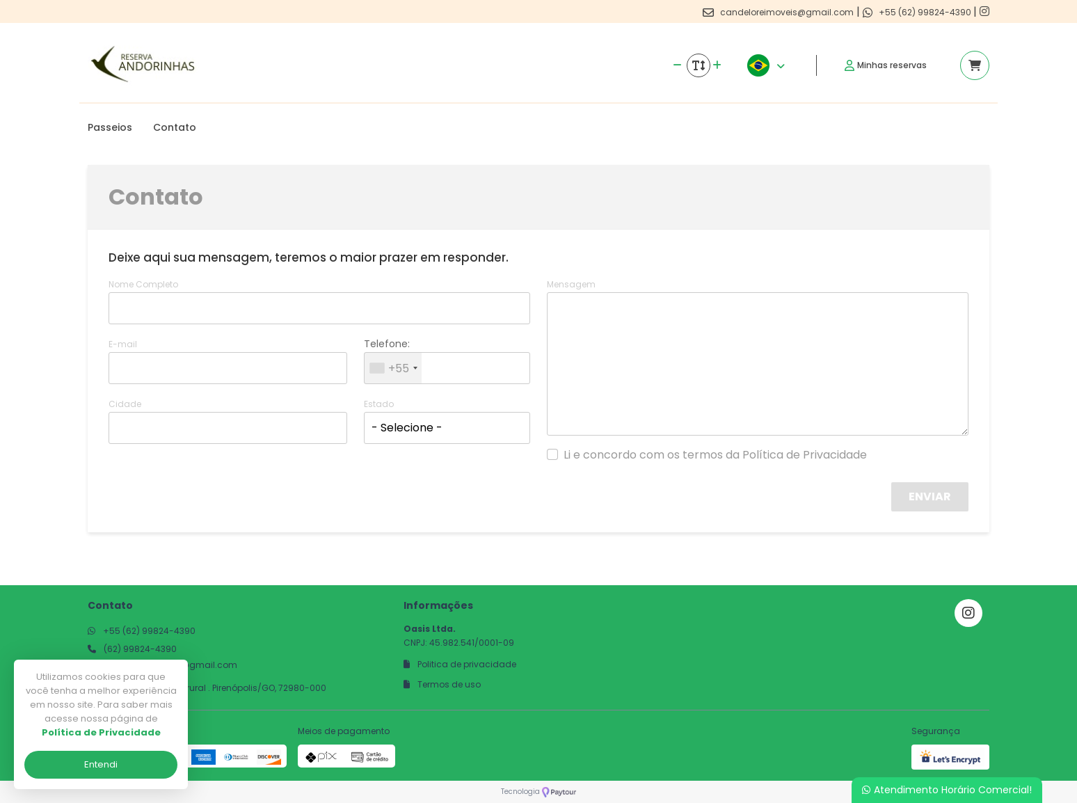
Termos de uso (442, 684)
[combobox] (393, 368)
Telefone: (387, 344)
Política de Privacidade (804, 455)
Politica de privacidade (460, 664)
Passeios (110, 127)
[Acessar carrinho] (974, 65)
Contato (174, 127)
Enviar (930, 496)
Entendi (101, 764)
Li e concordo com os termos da (715, 455)
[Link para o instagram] (984, 11)
